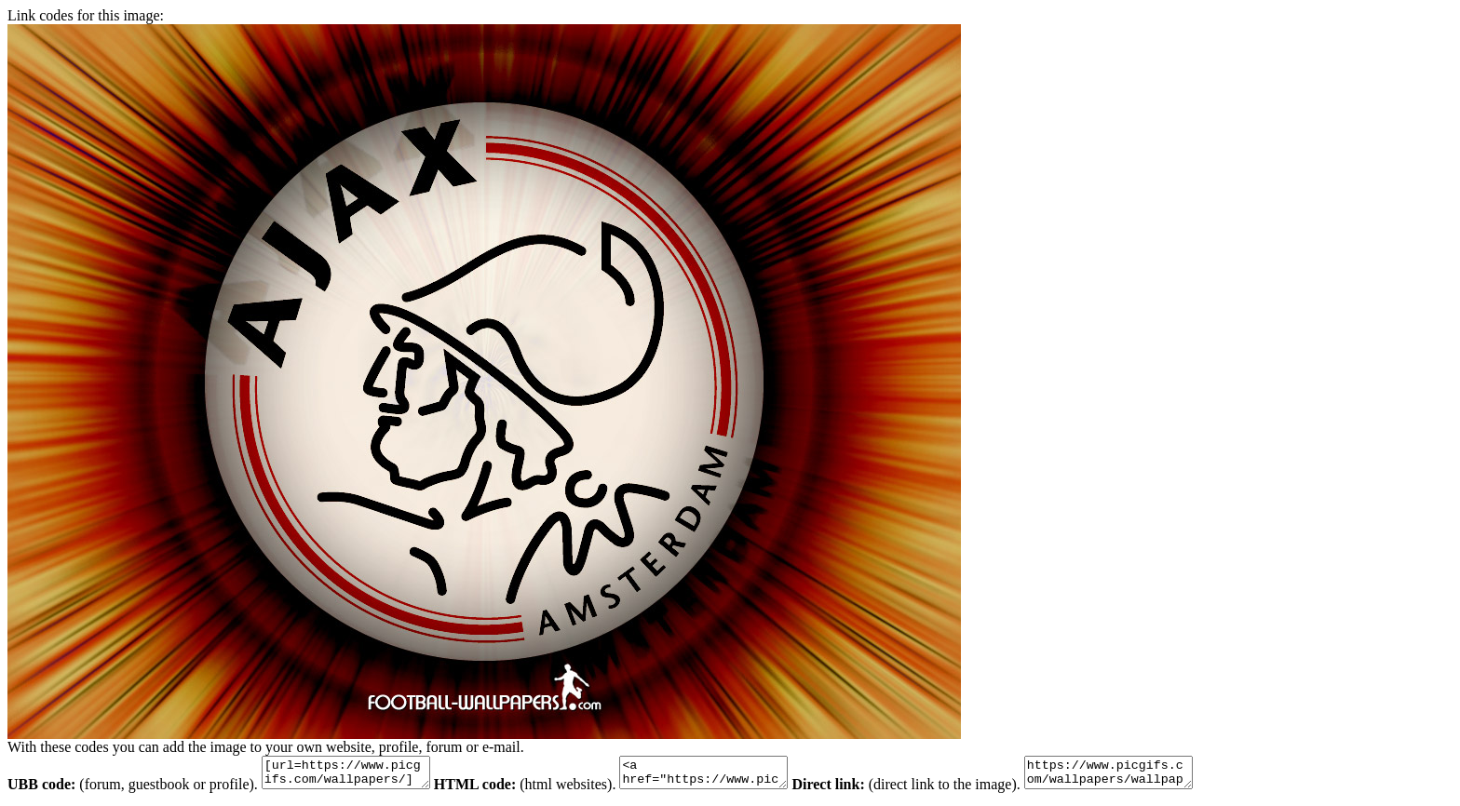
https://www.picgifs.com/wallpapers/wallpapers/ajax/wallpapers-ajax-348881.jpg (1155, 775)
